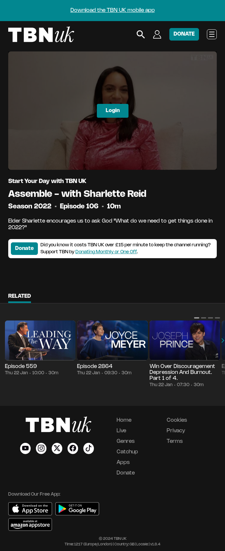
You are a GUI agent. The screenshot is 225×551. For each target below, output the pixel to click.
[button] (196, 318)
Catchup (127, 451)
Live (121, 430)
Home (124, 420)
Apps (123, 462)
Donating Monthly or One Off (106, 252)
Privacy (176, 430)
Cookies (177, 420)
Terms (175, 441)
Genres (126, 441)
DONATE (184, 34)
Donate (24, 248)
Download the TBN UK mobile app (112, 10)
